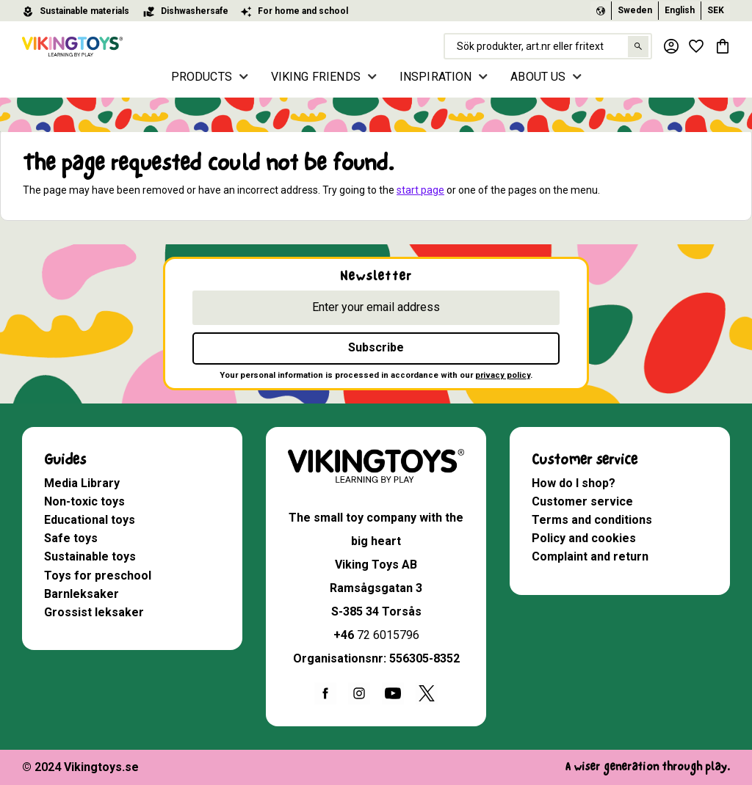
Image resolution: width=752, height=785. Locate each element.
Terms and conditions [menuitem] (592, 520)
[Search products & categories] (546, 46)
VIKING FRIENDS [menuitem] (316, 77)
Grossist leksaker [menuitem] (94, 612)
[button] (696, 46)
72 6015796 (388, 635)
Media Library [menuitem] (82, 483)
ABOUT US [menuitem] (537, 77)
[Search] (636, 46)
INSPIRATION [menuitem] (436, 77)
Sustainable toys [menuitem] (90, 556)
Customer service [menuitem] (584, 459)
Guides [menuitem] (65, 459)
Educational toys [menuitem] (89, 520)
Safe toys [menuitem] (71, 538)
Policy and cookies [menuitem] (584, 538)
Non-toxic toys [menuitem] (84, 501)
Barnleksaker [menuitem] (81, 594)
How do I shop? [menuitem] (573, 483)
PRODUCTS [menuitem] (201, 77)
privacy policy (502, 375)
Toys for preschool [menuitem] (97, 576)
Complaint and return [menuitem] (590, 556)
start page (420, 190)
